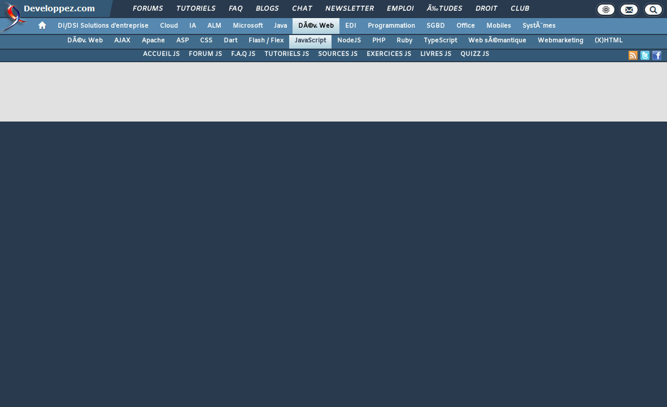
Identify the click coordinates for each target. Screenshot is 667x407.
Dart (230, 41)
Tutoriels (195, 9)
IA (192, 26)
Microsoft (248, 26)
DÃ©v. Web (316, 26)
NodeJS (349, 41)
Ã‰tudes (444, 9)
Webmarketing (560, 41)
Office (465, 26)
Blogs (267, 9)
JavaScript (310, 41)
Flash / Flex (266, 41)
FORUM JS (205, 54)
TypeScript (440, 41)
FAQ (235, 9)
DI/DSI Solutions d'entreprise (103, 26)
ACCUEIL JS (161, 54)
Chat (302, 9)
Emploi (400, 9)
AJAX (122, 41)
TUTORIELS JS (286, 54)
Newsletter (349, 9)
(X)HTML (608, 41)
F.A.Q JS (243, 54)
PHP (378, 41)
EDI (350, 26)
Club (519, 9)
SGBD (435, 26)
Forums (148, 9)
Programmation (391, 26)
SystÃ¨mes (539, 26)
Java (280, 26)
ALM (214, 26)
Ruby (404, 41)
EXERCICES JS (389, 54)
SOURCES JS (338, 54)
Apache (153, 41)
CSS (206, 41)
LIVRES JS (435, 54)
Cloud (169, 26)
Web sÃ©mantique (497, 41)
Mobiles (498, 26)
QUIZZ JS (474, 54)
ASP (182, 41)
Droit (486, 9)
